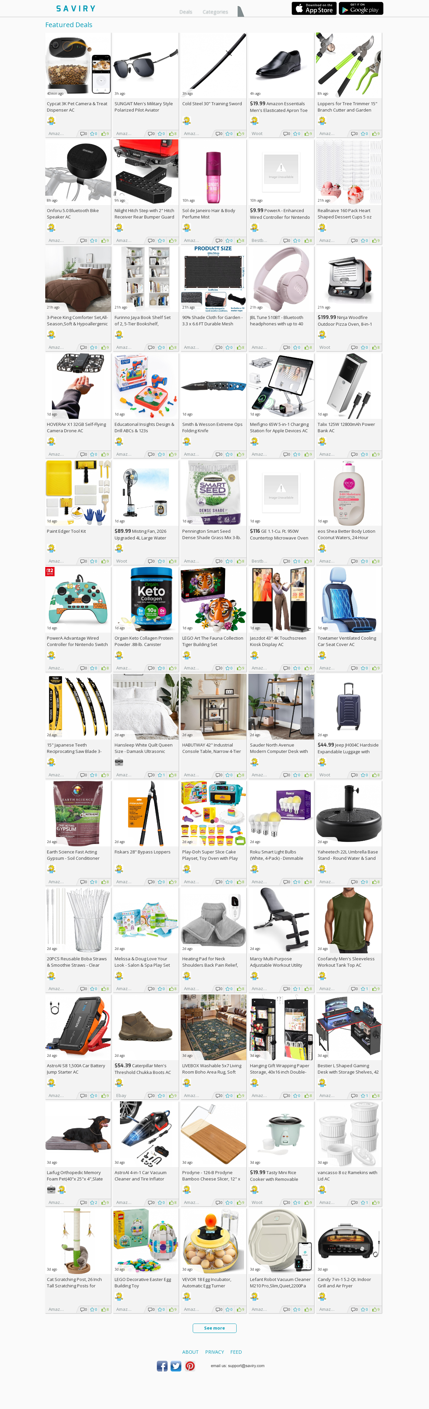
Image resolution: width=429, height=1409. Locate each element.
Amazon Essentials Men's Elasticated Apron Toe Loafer (279, 110)
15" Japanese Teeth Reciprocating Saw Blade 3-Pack (74, 751)
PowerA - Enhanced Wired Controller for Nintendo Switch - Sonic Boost (280, 217)
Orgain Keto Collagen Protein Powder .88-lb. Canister (144, 641)
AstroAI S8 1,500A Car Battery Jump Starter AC (76, 1069)
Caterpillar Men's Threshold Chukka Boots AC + (143, 1072)
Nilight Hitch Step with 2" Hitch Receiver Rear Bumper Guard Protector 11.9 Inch (144, 216)
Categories (215, 11)
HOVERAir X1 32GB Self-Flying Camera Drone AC (76, 427)
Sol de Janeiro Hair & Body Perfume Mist (208, 213)
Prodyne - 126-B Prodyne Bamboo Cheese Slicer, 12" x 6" (211, 1178)
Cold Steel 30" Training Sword (212, 104)
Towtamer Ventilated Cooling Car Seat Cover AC (347, 641)
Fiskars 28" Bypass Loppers (143, 852)
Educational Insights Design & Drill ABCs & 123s (144, 427)
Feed (236, 1352)
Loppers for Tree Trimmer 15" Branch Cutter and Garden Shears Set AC (347, 110)
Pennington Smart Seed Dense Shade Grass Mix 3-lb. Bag (211, 537)
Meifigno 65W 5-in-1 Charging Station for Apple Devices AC (279, 427)
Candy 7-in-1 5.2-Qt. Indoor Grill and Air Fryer (344, 1282)
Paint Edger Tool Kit (66, 531)
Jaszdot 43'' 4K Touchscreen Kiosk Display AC (278, 641)
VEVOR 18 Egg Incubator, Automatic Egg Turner (206, 1282)
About (190, 1352)
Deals (185, 11)
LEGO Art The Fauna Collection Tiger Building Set (212, 641)
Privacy (214, 1352)
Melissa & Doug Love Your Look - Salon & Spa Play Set (142, 962)
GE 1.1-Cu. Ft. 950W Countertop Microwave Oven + (279, 537)
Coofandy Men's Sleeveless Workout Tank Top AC (346, 962)
